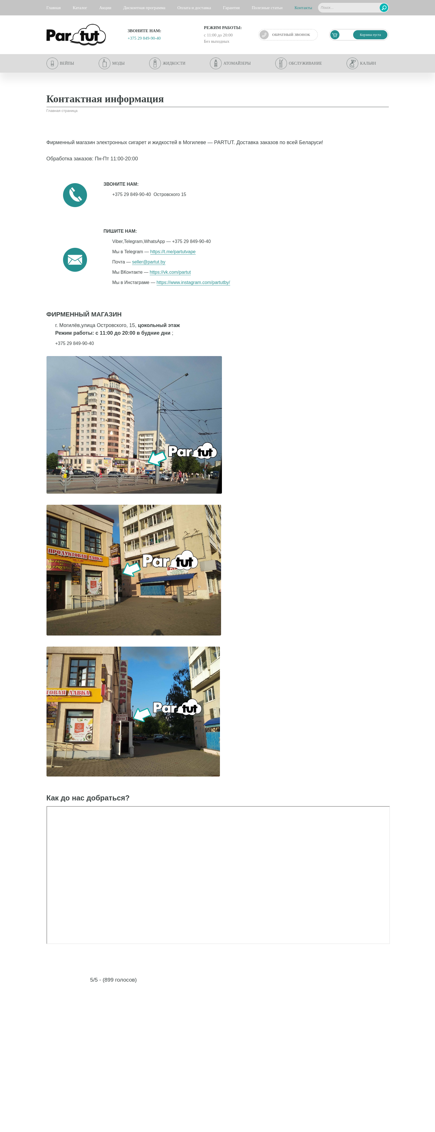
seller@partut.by (148, 261)
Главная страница (62, 111)
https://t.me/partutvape (173, 251)
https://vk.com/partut (170, 272)
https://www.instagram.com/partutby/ (193, 282)
